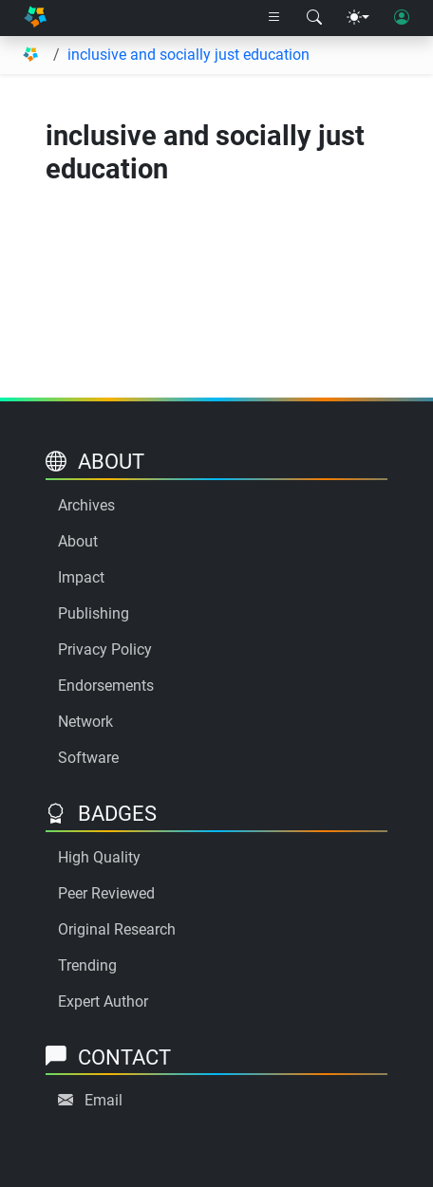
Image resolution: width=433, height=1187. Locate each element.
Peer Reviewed (106, 893)
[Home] (35, 17)
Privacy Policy (105, 649)
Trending (87, 965)
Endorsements (106, 686)
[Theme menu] (358, 18)
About (78, 541)
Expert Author (103, 1001)
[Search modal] (314, 18)
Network (85, 722)
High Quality (99, 857)
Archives (86, 505)
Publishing (93, 613)
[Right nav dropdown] (274, 18)
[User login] (402, 18)
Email (103, 1100)
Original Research (117, 929)
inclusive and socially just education (188, 55)
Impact (81, 577)
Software (88, 758)
